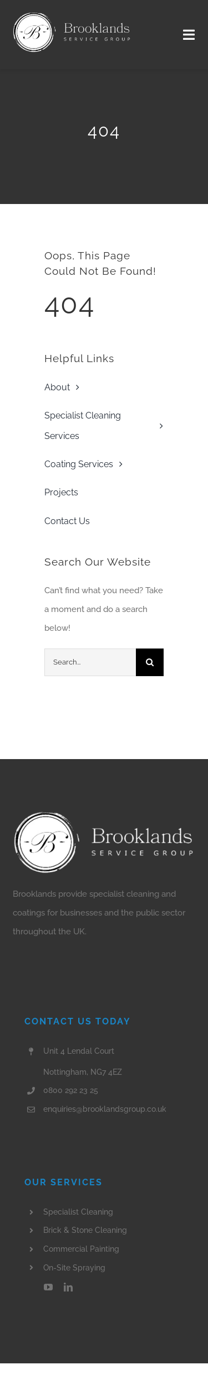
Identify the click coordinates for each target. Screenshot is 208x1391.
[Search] (150, 662)
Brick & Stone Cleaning (85, 1230)
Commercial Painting (81, 1248)
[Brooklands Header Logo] (72, 15)
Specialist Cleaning (78, 1211)
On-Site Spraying (74, 1267)
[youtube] (48, 1287)
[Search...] (90, 662)
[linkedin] (68, 1287)
